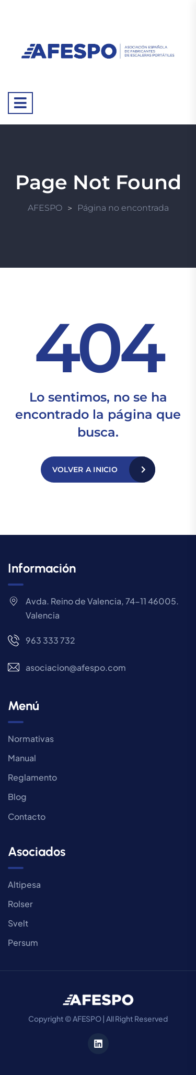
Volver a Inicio (85, 469)
